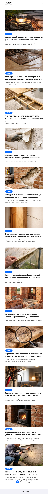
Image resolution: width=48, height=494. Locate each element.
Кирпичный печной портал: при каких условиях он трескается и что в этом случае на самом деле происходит (23, 435)
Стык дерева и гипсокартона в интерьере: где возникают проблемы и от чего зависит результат (23, 236)
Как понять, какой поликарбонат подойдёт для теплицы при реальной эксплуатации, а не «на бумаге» (23, 277)
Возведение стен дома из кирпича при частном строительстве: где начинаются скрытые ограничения (22, 317)
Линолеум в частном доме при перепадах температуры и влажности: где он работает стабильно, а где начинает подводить (23, 79)
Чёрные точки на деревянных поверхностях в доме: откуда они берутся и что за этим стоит (23, 356)
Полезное (9, 73)
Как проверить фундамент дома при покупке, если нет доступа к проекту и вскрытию (21, 474)
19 (27, 481)
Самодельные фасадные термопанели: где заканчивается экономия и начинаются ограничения (23, 197)
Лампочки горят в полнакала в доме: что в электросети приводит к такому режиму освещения (23, 395)
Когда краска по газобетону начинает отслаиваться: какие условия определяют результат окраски (22, 158)
